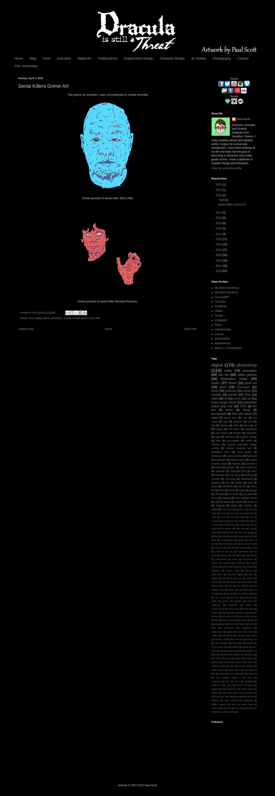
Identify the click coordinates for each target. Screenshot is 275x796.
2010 (219, 271)
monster (236, 463)
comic (237, 398)
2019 (219, 223)
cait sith (231, 547)
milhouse (241, 635)
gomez (225, 601)
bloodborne (227, 536)
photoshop (56, 318)
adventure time (220, 452)
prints (218, 467)
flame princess (236, 589)
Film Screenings (26, 66)
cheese (224, 555)
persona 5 (229, 654)
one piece (234, 429)
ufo (251, 696)
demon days (232, 570)
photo (250, 654)
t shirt (227, 696)
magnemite (216, 631)
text (244, 696)
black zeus (230, 417)
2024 (213, 517)
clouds (253, 555)
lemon (232, 624)
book (213, 540)
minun (254, 635)
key (216, 620)
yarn (237, 708)
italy (224, 612)
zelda (214, 509)
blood (232, 383)
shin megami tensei (246, 498)
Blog (33, 58)
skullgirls (249, 681)
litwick (242, 624)
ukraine (214, 700)
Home (19, 58)
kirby (221, 490)
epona (250, 578)
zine (222, 712)
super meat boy (248, 467)
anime (229, 410)
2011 (219, 265)
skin (228, 681)
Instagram (221, 320)
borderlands (227, 540)
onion (214, 498)
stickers (215, 444)
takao (236, 696)
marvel (240, 631)
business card (230, 543)
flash (246, 425)
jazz (242, 612)
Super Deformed (219, 521)
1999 (224, 509)
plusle (238, 658)
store (225, 692)
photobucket (222, 338)
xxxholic (247, 505)
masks (214, 635)
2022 (31, 318)
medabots (227, 635)
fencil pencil (247, 582)
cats (245, 417)
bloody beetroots (245, 536)
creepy (226, 563)
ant (251, 524)
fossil (229, 593)
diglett (214, 578)
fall (224, 582)
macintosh (229, 628)
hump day (248, 609)
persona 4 (251, 463)
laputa (254, 620)
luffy (251, 624)
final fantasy (217, 586)
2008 (223, 513)
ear (239, 578)
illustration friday (234, 379)
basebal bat (228, 532)
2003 (251, 509)
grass (214, 486)
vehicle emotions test (239, 448)
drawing (215, 482)
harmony (215, 605)
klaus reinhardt (229, 620)
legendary (219, 624)
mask (250, 631)
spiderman (232, 689)
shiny (249, 677)
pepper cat (251, 651)
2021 (219, 212)
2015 (219, 244)
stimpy (214, 692)
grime (46, 318)
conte (234, 559)
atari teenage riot (244, 528)
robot (214, 398)
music (215, 383)
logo (225, 421)
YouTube (220, 301)
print (250, 421)
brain (240, 540)
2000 (233, 509)
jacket (233, 612)
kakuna (241, 616)
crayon (214, 563)
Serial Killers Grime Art (232, 204)
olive (218, 440)
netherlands (247, 643)
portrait (67, 318)
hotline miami (237, 459)
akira (247, 521)
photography (219, 413)
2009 (232, 513)
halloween (227, 486)
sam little (95, 318)
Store (46, 58)
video (228, 370)
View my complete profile (226, 168)
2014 (219, 249)
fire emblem (243, 586)
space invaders (245, 685)
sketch (248, 440)
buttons (218, 547)
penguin (238, 651)
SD (251, 517)
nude (225, 647)
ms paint (248, 494)
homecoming (217, 609)
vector (247, 390)
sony (229, 685)
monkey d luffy (222, 639)
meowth (219, 494)
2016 (219, 239)
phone (241, 654)
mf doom (233, 494)
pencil (214, 390)
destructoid (216, 574)
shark (241, 673)
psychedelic (233, 440)
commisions (221, 559)
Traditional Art (107, 58)
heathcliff (233, 605)
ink (249, 398)
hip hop (242, 486)
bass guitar (244, 452)
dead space (228, 566)
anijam (242, 524)
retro (232, 666)
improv (219, 429)
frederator (220, 459)
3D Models (198, 58)
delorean (215, 570)
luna (213, 628)
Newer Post (26, 329)
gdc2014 (234, 597)
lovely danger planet (223, 402)
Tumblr (219, 315)
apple (214, 528)
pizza (227, 658)
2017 (219, 234)
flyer (221, 593)
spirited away (222, 501)
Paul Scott (37, 312)
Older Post (190, 329)
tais (213, 425)
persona (237, 421)
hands (246, 410)
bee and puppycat (248, 532)
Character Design (172, 58)
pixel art (251, 383)
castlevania (243, 551)
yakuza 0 (226, 708)
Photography (222, 58)
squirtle (238, 501)
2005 (213, 513)
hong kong (233, 609)
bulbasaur (216, 455)
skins (237, 681)
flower (238, 482)
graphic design (248, 436)
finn (230, 586)
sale (246, 670)
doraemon (227, 578)
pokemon (231, 390)
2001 (242, 509)
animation (250, 370)
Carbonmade (222, 329)
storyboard (251, 429)
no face (215, 647)
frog (250, 482)
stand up (252, 501)
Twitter (219, 311)
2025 (219, 184)
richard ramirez (80, 318)
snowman (216, 685)
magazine (246, 628)
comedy (216, 394)
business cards (249, 543)
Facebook (221, 306)
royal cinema (217, 670)
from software (242, 593)
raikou (250, 662)
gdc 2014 (220, 597)
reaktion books (218, 666)
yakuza (214, 708)
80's (223, 517)
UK (232, 521)
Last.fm (219, 334)
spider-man (216, 689)
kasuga (253, 616)
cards (254, 547)
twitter (234, 505)
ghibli (213, 601)
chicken (215, 478)
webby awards (218, 704)
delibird (249, 566)
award (214, 532)
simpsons (216, 681)
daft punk (252, 455)
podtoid (214, 662)
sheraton (252, 673)
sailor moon (234, 670)
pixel (223, 387)
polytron (238, 662)
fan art (224, 375)
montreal (238, 639)
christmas (230, 478)
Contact (243, 58)
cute (229, 406)
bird (216, 536)
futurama (230, 436)
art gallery (226, 528)
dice (251, 574)
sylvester (215, 696)
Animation (64, 58)
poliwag (226, 498)
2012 (219, 260)
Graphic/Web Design (138, 58)
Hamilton (220, 475)
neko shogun (221, 643)
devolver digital (235, 574)
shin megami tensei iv (228, 677)
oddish (235, 647)
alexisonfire (229, 524)
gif (255, 425)
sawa (221, 673)
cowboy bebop (234, 455)
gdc (255, 593)
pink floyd (216, 658)
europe (214, 582)
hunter (214, 612)
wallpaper (248, 700)
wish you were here (242, 704)
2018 (219, 228)
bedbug (249, 475)
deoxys (248, 570)
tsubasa (220, 505)
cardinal (243, 547)
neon (234, 643)
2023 (219, 190)
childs (243, 555)
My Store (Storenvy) (227, 287)
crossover (240, 563)
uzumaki (220, 471)
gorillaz (238, 601)
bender (237, 433)
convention (247, 559)
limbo (231, 490)
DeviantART (222, 297)
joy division (228, 616)
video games (247, 375)
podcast (249, 658)
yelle (246, 708)
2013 (219, 255)
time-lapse (243, 387)
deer (240, 566)
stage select (247, 689)
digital (38, 318)
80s (232, 517)
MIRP (242, 517)
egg (218, 436)
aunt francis (221, 433)
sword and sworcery (242, 692)
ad (239, 521)
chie (234, 555)
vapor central (231, 700)
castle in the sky (224, 551)
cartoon (247, 413)
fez (227, 482)
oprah (245, 647)
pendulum (225, 651)
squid (214, 417)
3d (225, 398)
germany (248, 597)
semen (231, 673)
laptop (244, 620)
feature (233, 582)
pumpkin (230, 467)
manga (253, 490)
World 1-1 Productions (228, 348)
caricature (251, 433)
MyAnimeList (222, 343)
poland (226, 662)
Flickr (218, 324)
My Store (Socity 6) (226, 292)
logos (242, 490)
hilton (248, 605)
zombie (231, 712)
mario (229, 631)
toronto (224, 425)
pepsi (217, 654)
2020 (219, 217)
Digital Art (84, 58)
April (222, 199)
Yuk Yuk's (235, 475)
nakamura (252, 639)
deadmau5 (246, 478)
